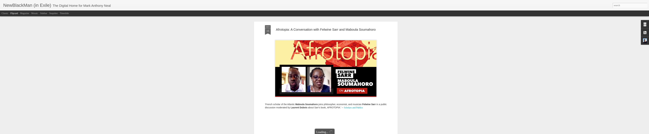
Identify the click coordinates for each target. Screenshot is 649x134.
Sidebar (43, 13)
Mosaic (34, 13)
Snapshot (53, 13)
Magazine (24, 13)
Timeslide (64, 13)
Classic (5, 13)
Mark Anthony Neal (339, 33)
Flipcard (14, 13)
